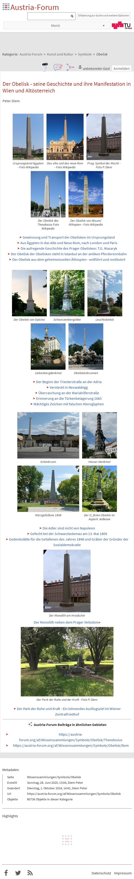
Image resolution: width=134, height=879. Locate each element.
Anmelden (122, 68)
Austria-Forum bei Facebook (6, 873)
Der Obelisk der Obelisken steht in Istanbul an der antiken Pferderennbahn (69, 254)
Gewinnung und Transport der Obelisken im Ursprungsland (69, 237)
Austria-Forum (34, 7)
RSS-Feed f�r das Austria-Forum (30, 873)
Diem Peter (75, 783)
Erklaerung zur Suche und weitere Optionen (103, 15)
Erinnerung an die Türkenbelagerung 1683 (69, 398)
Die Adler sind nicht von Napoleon (69, 528)
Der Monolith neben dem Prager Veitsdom (66, 622)
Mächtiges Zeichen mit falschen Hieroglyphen (69, 404)
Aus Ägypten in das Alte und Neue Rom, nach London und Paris (68, 242)
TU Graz (122, 25)
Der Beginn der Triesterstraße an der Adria (69, 381)
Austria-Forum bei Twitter (18, 873)
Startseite (6, 7)
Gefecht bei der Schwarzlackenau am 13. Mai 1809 (68, 533)
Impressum (123, 873)
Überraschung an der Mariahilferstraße (68, 392)
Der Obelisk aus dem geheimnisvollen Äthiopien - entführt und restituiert (68, 259)
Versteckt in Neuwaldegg (69, 387)
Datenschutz (101, 873)
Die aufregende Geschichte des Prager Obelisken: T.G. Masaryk (69, 248)
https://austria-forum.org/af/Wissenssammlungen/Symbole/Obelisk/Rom (71, 745)
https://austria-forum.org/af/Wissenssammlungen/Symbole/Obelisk (74, 794)
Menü (55, 25)
